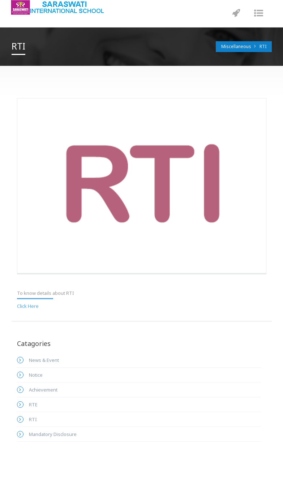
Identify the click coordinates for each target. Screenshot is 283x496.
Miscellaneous (236, 46)
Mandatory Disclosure (53, 434)
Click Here (28, 305)
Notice (36, 375)
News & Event (44, 360)
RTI (263, 46)
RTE (33, 404)
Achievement (43, 389)
